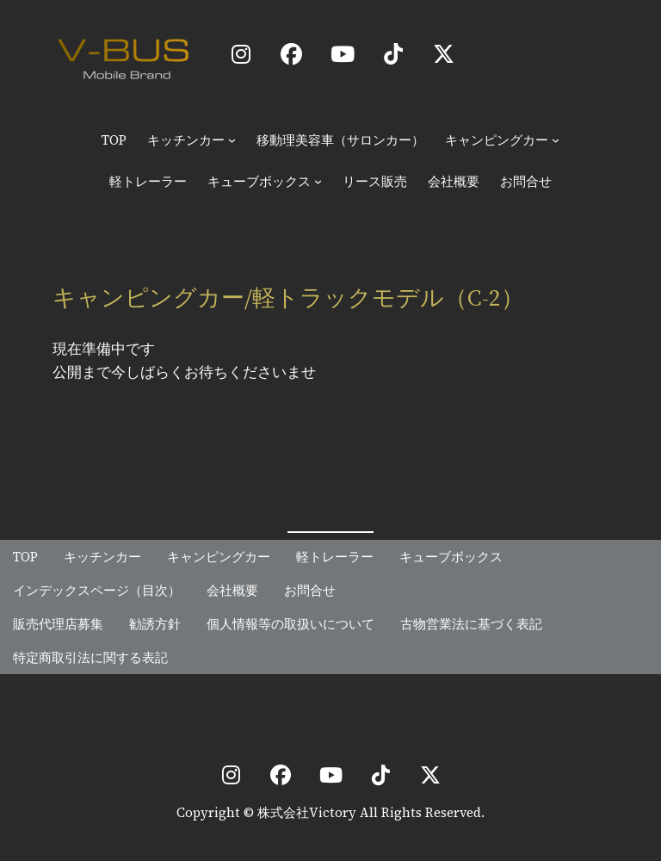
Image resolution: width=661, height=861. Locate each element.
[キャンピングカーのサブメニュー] (555, 140)
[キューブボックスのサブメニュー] (318, 181)
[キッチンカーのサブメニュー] (232, 140)
